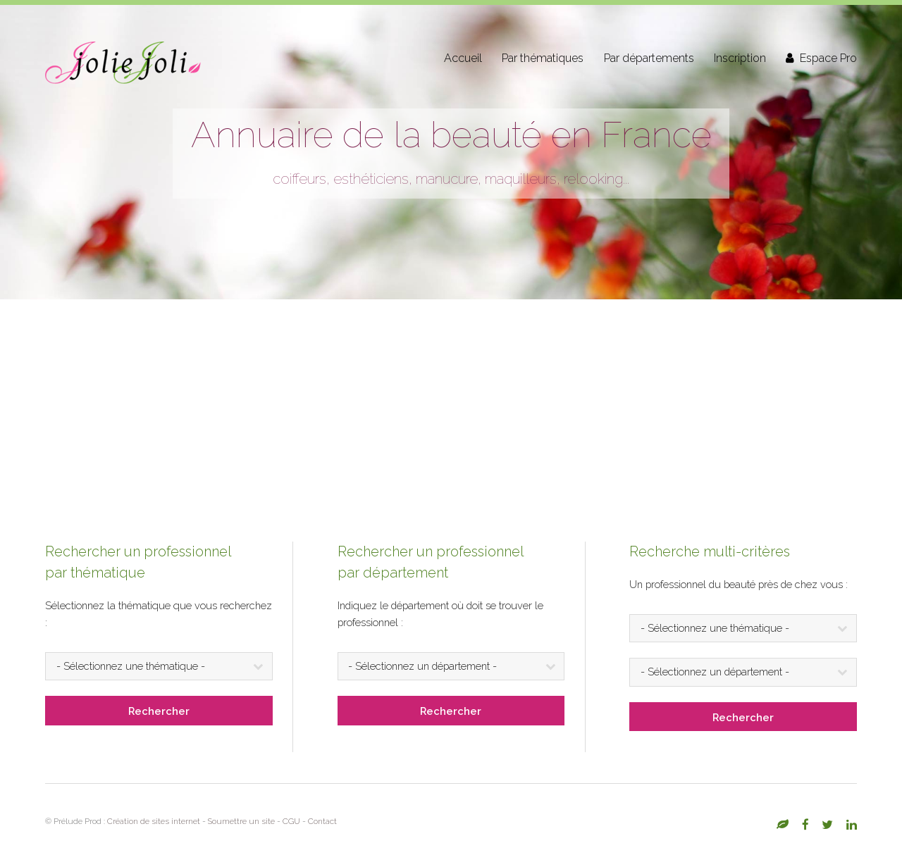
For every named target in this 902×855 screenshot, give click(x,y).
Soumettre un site (241, 821)
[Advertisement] (451, 405)
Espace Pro (828, 58)
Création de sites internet (153, 821)
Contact (322, 821)
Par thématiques (542, 58)
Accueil (463, 58)
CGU (291, 821)
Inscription (740, 58)
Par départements (649, 58)
